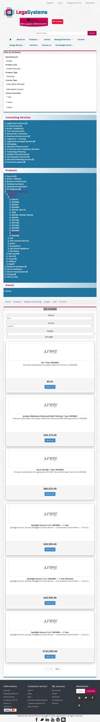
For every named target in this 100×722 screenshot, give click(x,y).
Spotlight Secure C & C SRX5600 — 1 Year (50, 525)
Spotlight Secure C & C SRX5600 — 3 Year (50, 632)
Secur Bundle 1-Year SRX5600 (50, 469)
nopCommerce (33, 716)
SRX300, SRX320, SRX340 (22, 215)
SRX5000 (15, 202)
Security (11, 176)
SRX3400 (15, 225)
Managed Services (64, 39)
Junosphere (15, 246)
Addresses (56, 697)
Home (8, 302)
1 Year (8, 97)
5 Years (9, 107)
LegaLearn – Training (16, 139)
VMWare (12, 261)
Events (47, 39)
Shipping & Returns (10, 693)
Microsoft (14, 253)
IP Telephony (14, 189)
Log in (60, 3)
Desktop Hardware (15, 184)
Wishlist (55, 703)
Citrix (12, 256)
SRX (12, 197)
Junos (12, 243)
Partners (33, 45)
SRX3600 (15, 228)
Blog (29, 697)
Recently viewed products (38, 700)
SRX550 (15, 217)
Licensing (10, 76)
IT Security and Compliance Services (23, 149)
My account (56, 690)
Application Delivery (17, 123)
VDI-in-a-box (12, 277)
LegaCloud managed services (21, 141)
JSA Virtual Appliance (19, 248)
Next (58, 669)
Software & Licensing (16, 191)
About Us (21, 39)
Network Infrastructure (17, 146)
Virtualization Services (18, 157)
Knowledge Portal (64, 45)
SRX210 (15, 199)
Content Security (13, 68)
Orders (54, 693)
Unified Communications (18, 154)
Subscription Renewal (15, 84)
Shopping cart (57, 700)
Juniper (9, 61)
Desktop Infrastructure (18, 136)
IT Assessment (14, 126)
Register (50, 3)
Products (34, 39)
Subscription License (15, 89)
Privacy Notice (8, 697)
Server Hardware (14, 269)
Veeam (13, 259)
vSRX (14, 212)
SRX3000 (15, 207)
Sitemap (6, 690)
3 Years (9, 102)
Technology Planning (16, 151)
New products (33, 706)
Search (92, 33)
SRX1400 (15, 220)
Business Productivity (16, 181)
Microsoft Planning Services (20, 159)
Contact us (46, 45)
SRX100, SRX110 (19, 210)
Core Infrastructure (16, 131)
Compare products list (36, 703)
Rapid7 (12, 264)
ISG (11, 238)
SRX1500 (15, 222)
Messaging (11, 144)
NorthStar (14, 251)
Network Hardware (16, 266)
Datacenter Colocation (17, 133)
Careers (81, 39)
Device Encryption (16, 162)
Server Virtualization (17, 271)
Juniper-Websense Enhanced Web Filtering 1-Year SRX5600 (50, 416)
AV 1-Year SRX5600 (50, 362)
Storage (11, 274)
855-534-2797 (40, 24)
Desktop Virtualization (17, 186)
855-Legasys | (27, 24)
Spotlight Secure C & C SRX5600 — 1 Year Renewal (50, 578)
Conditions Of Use (10, 700)
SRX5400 (15, 230)
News (30, 693)
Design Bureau (17, 45)
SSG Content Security (19, 241)
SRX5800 (15, 235)
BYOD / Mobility (15, 128)
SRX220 (15, 204)
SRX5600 (14, 233)
